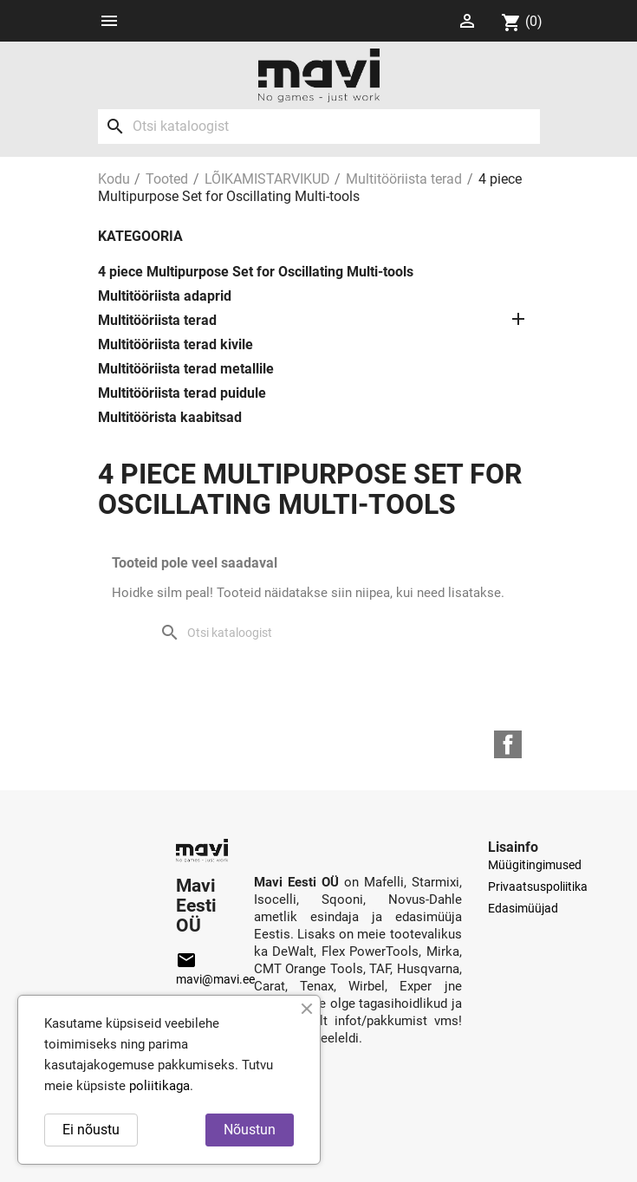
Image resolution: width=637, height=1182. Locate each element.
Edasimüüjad (523, 908)
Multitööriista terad (157, 320)
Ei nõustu (91, 1129)
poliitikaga (159, 1086)
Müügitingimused (535, 865)
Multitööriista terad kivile (175, 344)
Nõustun (250, 1129)
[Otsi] (319, 126)
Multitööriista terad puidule (182, 393)
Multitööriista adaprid (164, 296)
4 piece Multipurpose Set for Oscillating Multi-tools (255, 271)
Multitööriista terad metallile (186, 368)
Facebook (508, 744)
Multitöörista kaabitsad (170, 417)
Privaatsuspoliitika (538, 886)
